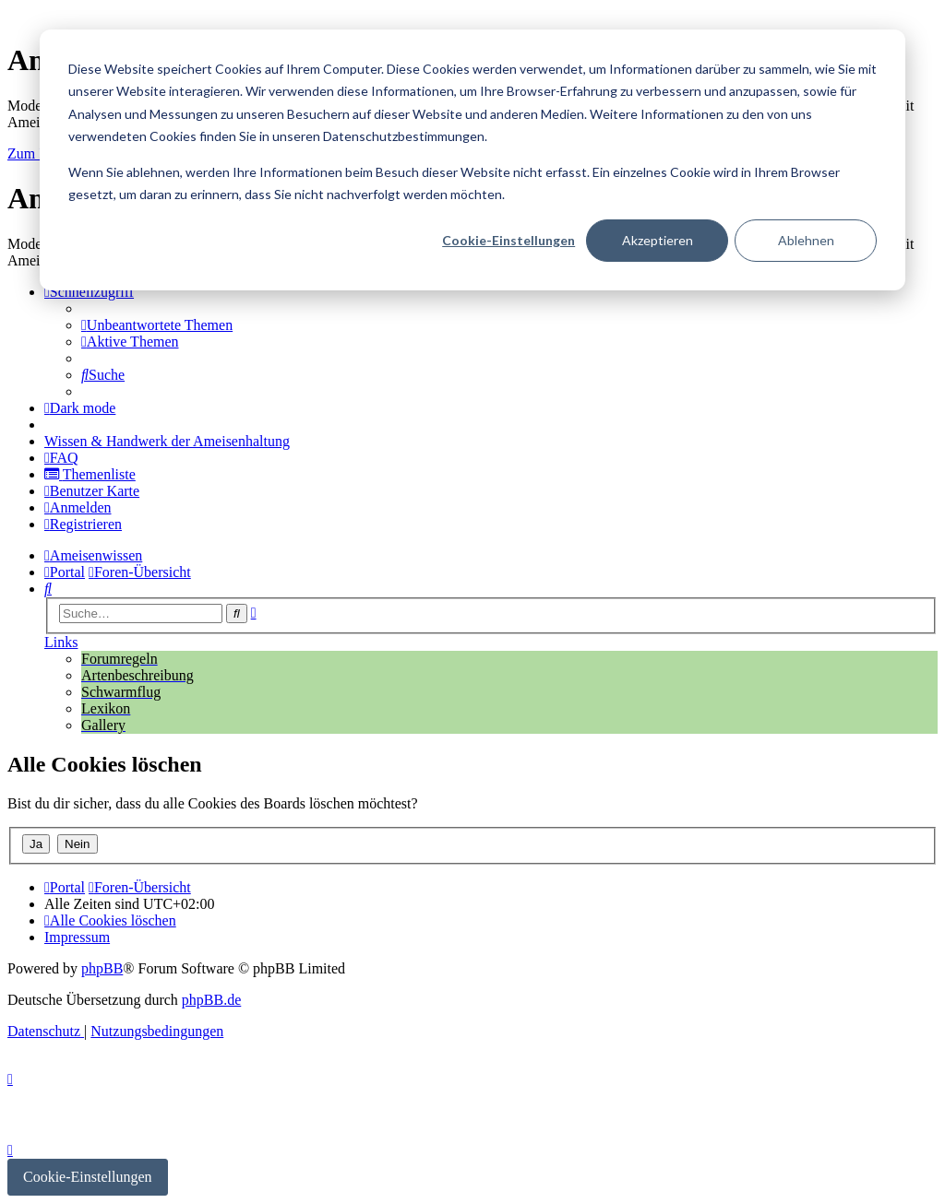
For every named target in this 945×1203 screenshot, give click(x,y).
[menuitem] (157, 325)
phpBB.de (211, 1000)
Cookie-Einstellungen (508, 240)
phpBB (102, 968)
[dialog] (472, 159)
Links (61, 642)
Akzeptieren (657, 240)
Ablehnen (806, 240)
